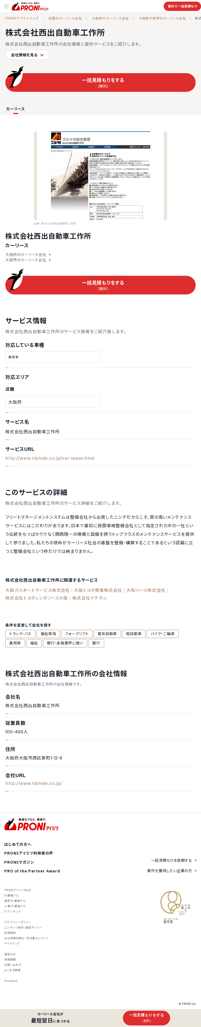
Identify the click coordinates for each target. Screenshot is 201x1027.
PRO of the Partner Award (32, 871)
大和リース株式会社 (146, 590)
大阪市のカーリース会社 (28, 260)
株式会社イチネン (89, 598)
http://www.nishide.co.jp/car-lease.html (50, 458)
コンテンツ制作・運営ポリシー (23, 927)
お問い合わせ (13, 965)
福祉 (34, 643)
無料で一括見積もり (182, 6)
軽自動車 (134, 633)
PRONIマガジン (19, 862)
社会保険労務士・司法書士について (26, 938)
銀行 (96, 643)
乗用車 (15, 643)
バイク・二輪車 (163, 633)
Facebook (11, 981)
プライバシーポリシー (17, 922)
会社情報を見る (28, 54)
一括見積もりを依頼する (171, 860)
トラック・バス (20, 633)
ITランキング (12, 911)
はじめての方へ (17, 844)
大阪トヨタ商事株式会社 (98, 590)
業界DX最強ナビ (15, 901)
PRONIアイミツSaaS (17, 890)
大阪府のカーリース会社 (110, 18)
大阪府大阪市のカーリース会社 (162, 18)
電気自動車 (107, 633)
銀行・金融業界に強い (65, 643)
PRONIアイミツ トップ (21, 18)
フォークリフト (77, 633)
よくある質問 (12, 970)
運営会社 (10, 954)
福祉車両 (48, 633)
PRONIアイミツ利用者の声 (28, 853)
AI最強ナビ (11, 895)
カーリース (15, 109)
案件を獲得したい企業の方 (169, 870)
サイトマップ (12, 943)
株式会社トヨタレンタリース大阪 (36, 598)
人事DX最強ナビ (15, 906)
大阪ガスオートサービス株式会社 (37, 590)
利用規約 (10, 933)
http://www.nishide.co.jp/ (33, 783)
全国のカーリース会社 (65, 18)
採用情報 (10, 959)
